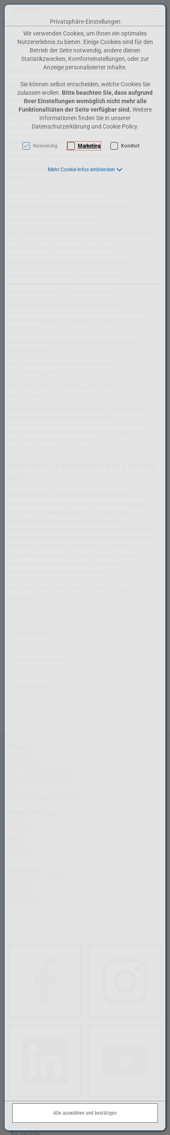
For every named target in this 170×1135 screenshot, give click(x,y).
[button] (85, 169)
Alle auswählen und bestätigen (85, 1113)
